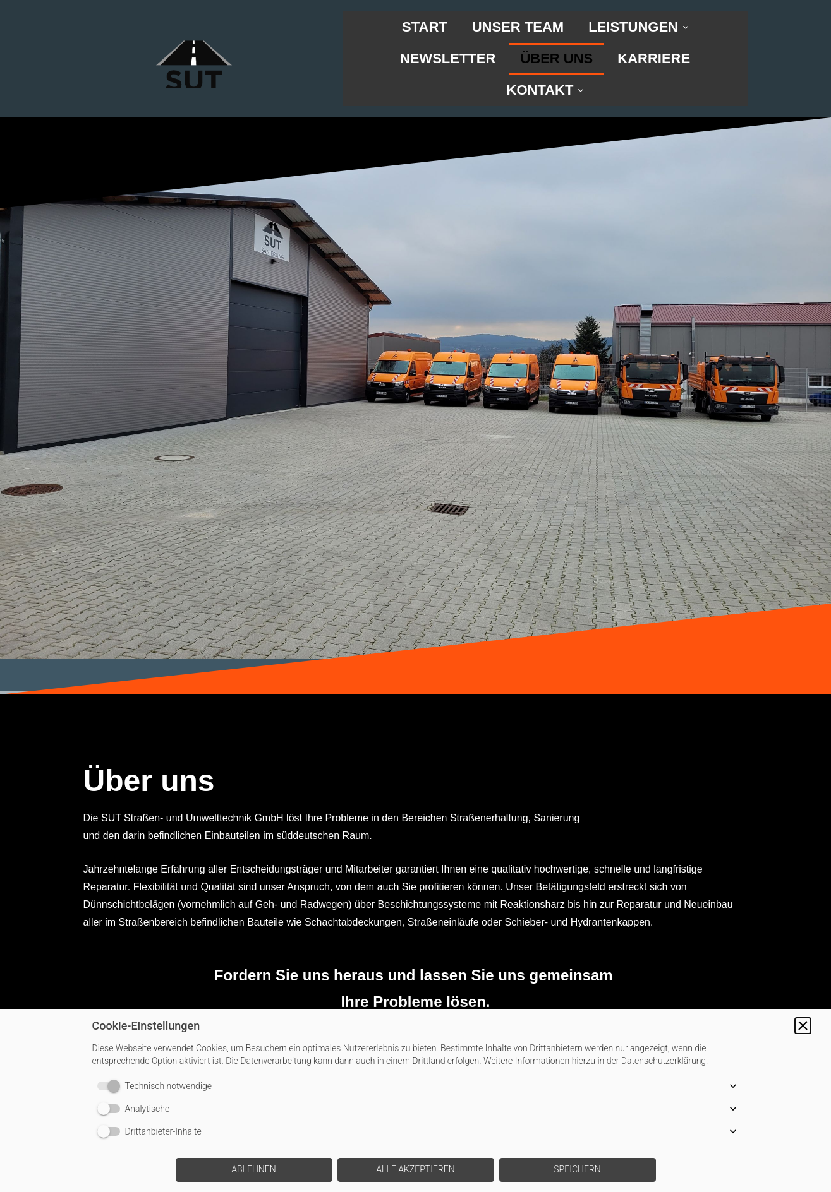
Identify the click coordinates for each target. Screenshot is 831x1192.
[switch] (111, 1086)
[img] (194, 44)
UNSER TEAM (518, 27)
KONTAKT (545, 90)
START (424, 27)
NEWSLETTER (448, 58)
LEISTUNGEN (638, 27)
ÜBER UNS (556, 58)
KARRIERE (653, 58)
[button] (803, 1026)
